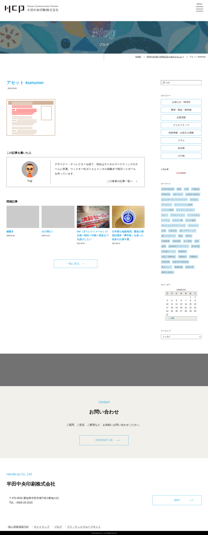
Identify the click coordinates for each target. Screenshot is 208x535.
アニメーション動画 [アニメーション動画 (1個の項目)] (183, 205)
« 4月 (172, 318)
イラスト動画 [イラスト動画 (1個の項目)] (167, 210)
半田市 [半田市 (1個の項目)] (189, 236)
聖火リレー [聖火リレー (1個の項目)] (166, 267)
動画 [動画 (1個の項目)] (180, 236)
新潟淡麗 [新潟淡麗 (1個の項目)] (195, 246)
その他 (181, 155)
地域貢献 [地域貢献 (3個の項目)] (177, 241)
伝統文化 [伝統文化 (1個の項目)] (173, 231)
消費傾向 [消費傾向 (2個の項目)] (182, 257)
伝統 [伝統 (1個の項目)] (164, 231)
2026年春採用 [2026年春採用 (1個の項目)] (168, 189)
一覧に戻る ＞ (75, 263)
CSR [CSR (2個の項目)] (186, 189)
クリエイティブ (181, 125)
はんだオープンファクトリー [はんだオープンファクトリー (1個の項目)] (174, 199)
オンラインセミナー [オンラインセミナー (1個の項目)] (185, 210)
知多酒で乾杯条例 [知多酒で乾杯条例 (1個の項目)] (180, 262)
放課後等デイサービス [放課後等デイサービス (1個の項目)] (178, 246)
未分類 (181, 148)
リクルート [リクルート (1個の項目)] (193, 225)
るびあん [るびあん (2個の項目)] (194, 199)
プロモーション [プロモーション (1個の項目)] (177, 215)
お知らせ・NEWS (181, 102)
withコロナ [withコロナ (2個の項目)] (177, 194)
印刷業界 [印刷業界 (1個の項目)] (165, 241)
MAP (177, 499)
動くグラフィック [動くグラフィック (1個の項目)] (187, 231)
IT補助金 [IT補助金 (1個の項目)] (195, 189)
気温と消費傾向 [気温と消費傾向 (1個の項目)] (168, 257)
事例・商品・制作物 (181, 109)
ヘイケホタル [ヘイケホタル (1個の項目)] (193, 215)
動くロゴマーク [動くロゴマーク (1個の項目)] (168, 236)
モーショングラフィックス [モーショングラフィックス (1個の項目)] (173, 225)
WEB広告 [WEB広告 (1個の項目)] (166, 194)
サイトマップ (41, 526)
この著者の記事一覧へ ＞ (122, 181)
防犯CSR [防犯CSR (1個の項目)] (190, 267)
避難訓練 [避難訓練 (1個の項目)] (178, 267)
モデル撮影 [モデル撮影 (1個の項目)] (190, 220)
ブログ (58, 526)
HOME (138, 57)
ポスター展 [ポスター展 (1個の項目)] (177, 220)
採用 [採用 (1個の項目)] (197, 241)
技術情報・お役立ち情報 (181, 132)
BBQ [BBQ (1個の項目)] (179, 189)
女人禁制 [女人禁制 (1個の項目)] (188, 241)
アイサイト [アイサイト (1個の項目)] (166, 205)
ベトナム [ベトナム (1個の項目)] (165, 220)
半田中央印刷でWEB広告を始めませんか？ (165, 57)
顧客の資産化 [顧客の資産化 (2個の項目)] (167, 272)
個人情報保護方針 (18, 526)
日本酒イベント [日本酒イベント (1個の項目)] (168, 251)
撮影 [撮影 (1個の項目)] (164, 246)
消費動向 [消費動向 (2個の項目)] (193, 257)
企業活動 (181, 117)
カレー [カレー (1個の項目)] (165, 215)
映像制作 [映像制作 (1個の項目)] (182, 251)
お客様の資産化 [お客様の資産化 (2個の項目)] (193, 194)
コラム (181, 140)
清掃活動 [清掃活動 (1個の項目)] (165, 262)
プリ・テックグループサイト (84, 526)
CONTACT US (104, 440)
